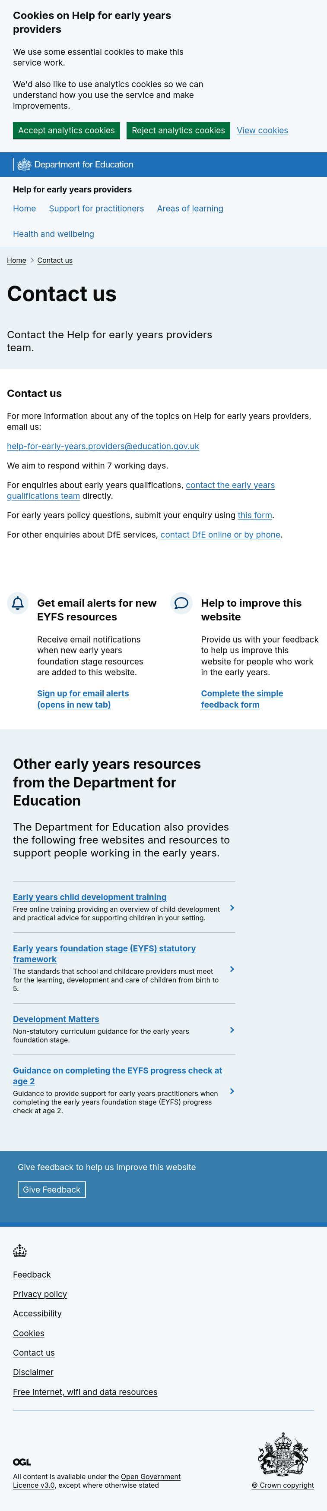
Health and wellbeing (53, 234)
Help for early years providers (72, 190)
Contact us (55, 260)
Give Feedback (52, 1190)
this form (255, 515)
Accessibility (37, 1314)
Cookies (28, 1333)
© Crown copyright (282, 1485)
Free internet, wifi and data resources (85, 1392)
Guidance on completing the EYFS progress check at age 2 (117, 1076)
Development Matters (56, 1019)
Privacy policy (40, 1294)
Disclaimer (33, 1372)
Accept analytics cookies (66, 130)
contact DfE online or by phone (221, 535)
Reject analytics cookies (178, 130)
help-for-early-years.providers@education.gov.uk (103, 446)
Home (24, 209)
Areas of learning (190, 209)
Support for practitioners (96, 209)
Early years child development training (90, 897)
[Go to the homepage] (73, 165)
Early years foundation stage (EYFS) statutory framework (104, 954)
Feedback (32, 1275)
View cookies (262, 130)
